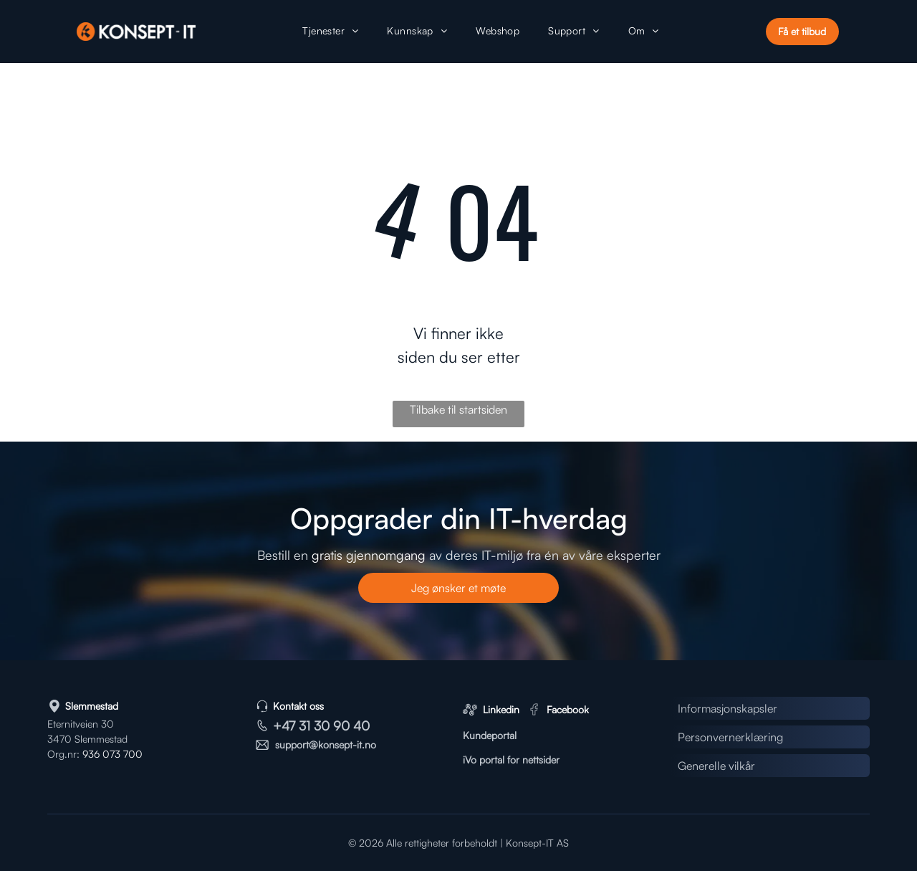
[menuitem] (330, 32)
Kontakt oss (298, 706)
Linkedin (501, 709)
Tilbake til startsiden (458, 409)
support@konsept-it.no (325, 744)
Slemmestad (91, 706)
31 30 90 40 (334, 725)
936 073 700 (112, 754)
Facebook (568, 709)
